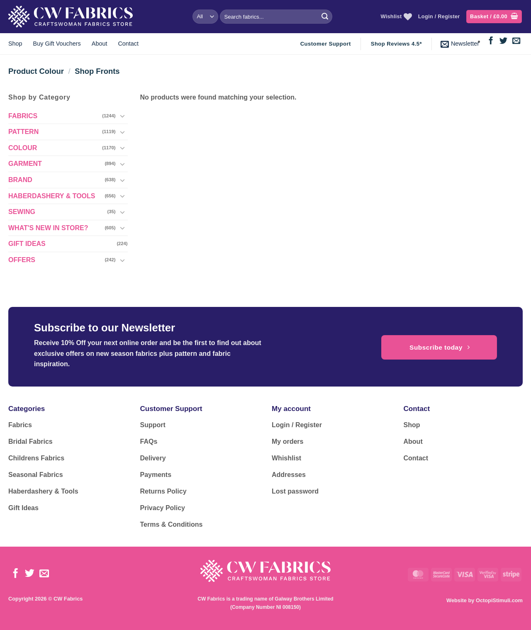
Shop (15, 43)
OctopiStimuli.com (499, 600)
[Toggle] (123, 116)
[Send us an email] (516, 41)
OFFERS (21, 259)
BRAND (20, 179)
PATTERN (23, 131)
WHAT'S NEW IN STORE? (48, 227)
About (99, 43)
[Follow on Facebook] (491, 41)
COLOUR (22, 147)
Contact (128, 43)
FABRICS (22, 115)
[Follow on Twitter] (503, 41)
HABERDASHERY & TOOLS (51, 195)
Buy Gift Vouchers (57, 43)
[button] (494, 17)
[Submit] (325, 17)
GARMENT (25, 163)
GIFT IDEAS (27, 243)
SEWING (21, 211)
